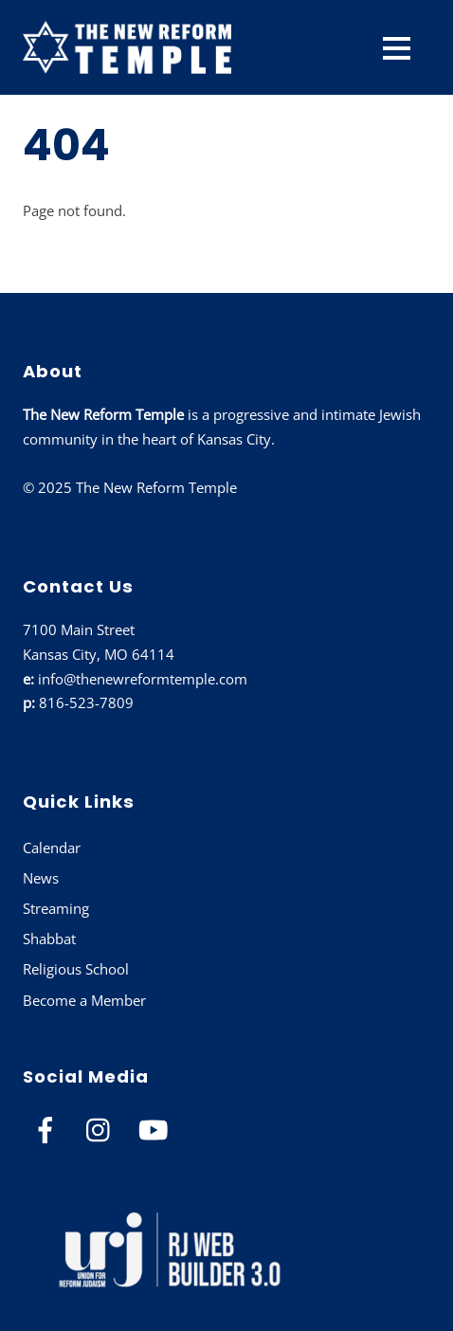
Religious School (76, 968)
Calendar (52, 847)
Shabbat (49, 938)
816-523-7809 (86, 702)
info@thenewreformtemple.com (142, 678)
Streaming (56, 908)
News (41, 877)
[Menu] (396, 47)
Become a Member (84, 1000)
